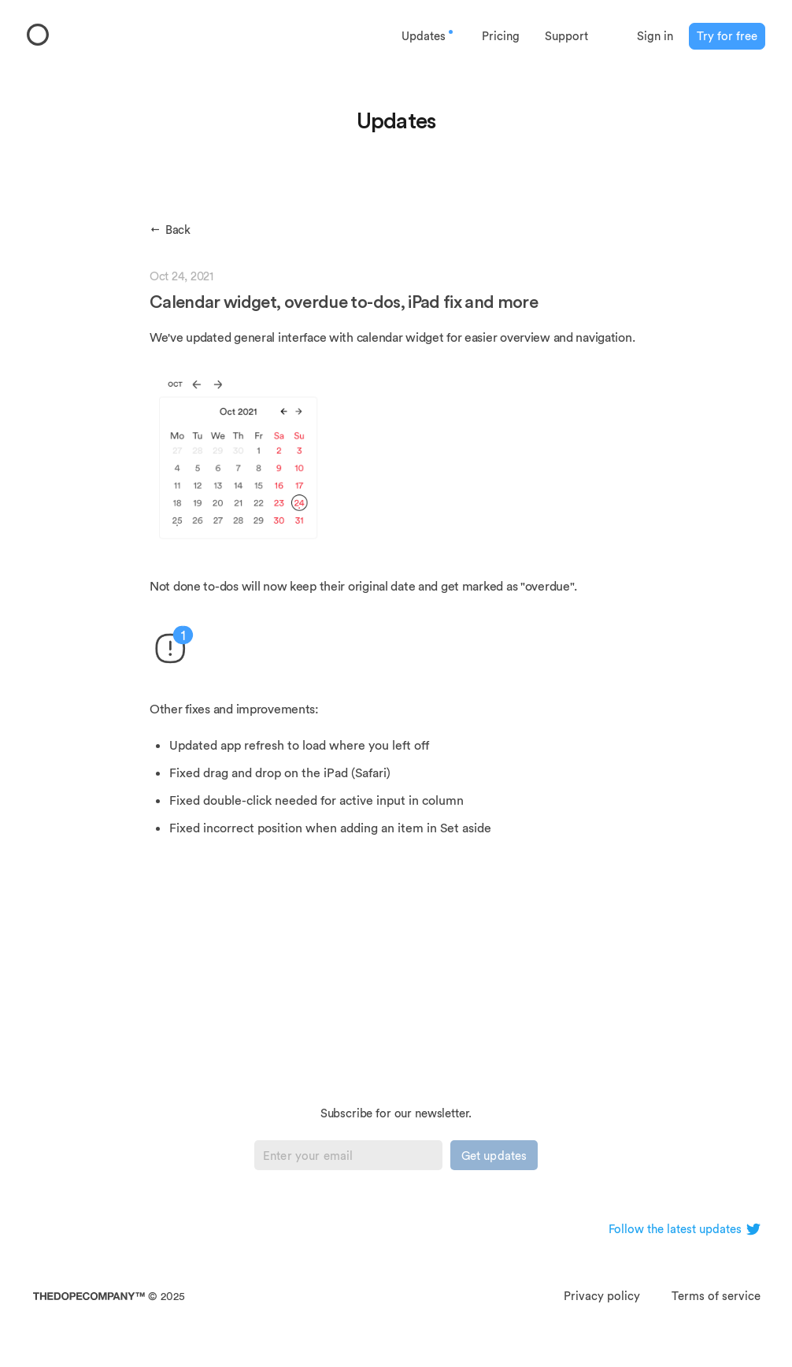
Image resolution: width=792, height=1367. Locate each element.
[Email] (348, 1155)
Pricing (501, 35)
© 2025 (109, 1296)
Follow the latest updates (685, 1228)
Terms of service (716, 1295)
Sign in (655, 35)
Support (566, 35)
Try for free (727, 35)
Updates (428, 35)
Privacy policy (602, 1295)
